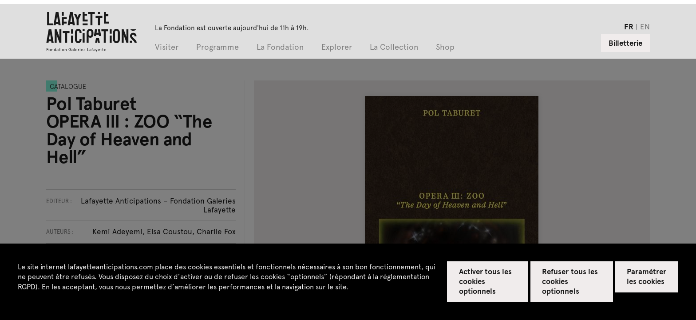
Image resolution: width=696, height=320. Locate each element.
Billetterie (625, 42)
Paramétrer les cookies (646, 276)
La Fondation (280, 47)
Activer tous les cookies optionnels (485, 281)
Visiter (166, 47)
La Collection (394, 47)
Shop (445, 47)
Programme (217, 47)
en (645, 26)
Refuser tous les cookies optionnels (570, 281)
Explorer (336, 47)
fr (628, 26)
